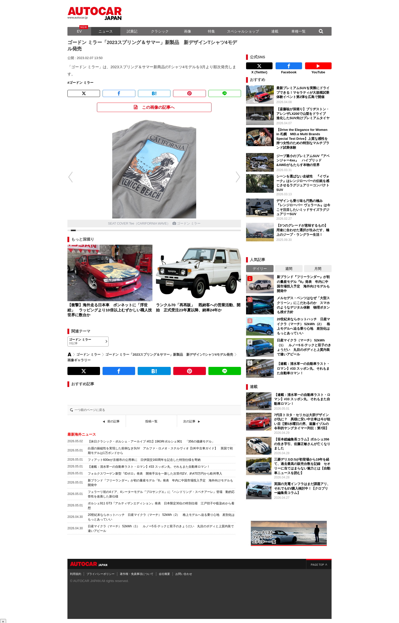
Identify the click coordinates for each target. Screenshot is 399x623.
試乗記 (132, 31)
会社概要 (164, 572)
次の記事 (189, 421)
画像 (187, 31)
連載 (274, 31)
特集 (211, 31)
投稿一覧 (151, 421)
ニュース (105, 31)
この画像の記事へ (158, 107)
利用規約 (75, 572)
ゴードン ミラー (81, 83)
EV (79, 31)
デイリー (260, 267)
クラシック (160, 31)
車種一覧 (298, 31)
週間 (288, 267)
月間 (317, 267)
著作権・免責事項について (136, 572)
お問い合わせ (183, 572)
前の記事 (113, 421)
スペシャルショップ (243, 31)
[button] (67, 177)
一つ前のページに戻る (90, 410)
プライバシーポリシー (101, 572)
